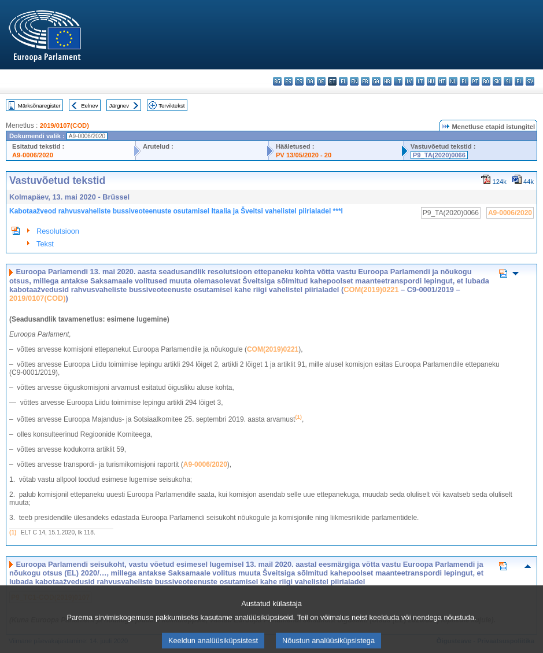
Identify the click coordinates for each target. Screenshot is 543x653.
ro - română (486, 81)
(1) (12, 532)
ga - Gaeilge (376, 81)
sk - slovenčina (497, 81)
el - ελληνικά (343, 81)
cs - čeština (299, 81)
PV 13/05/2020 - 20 (303, 155)
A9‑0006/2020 (205, 464)
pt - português (475, 81)
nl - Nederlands (453, 81)
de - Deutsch (321, 81)
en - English (354, 81)
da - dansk (310, 81)
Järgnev (119, 105)
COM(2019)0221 (370, 289)
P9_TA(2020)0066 (439, 155)
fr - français (365, 81)
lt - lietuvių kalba (420, 81)
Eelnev (89, 105)
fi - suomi (519, 81)
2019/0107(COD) (64, 125)
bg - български (277, 81)
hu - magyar (431, 81)
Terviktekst (171, 105)
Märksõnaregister (39, 105)
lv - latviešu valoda (409, 81)
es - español (288, 81)
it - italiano (398, 81)
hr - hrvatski (387, 81)
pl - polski (464, 81)
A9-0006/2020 (32, 155)
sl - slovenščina (508, 81)
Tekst (45, 243)
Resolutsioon (57, 231)
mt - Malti (442, 81)
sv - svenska (530, 81)
